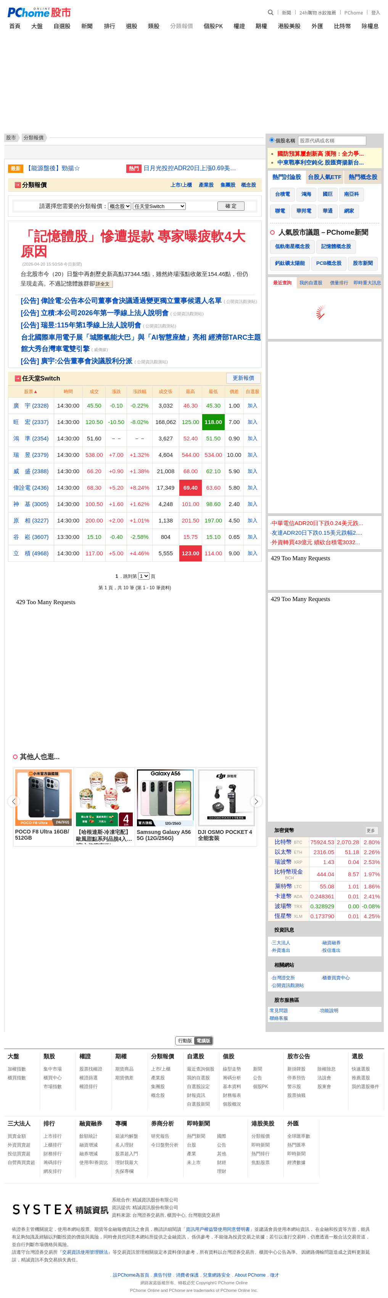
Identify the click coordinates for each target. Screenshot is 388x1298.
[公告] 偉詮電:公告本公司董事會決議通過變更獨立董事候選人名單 (121, 301)
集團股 (228, 185)
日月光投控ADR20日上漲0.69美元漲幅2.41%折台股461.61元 (191, 168)
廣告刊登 (162, 1275)
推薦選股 (361, 1077)
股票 (28, 391)
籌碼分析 (232, 1077)
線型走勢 (232, 1069)
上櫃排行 (52, 1145)
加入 (253, 405)
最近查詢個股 (200, 1069)
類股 (153, 26)
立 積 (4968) (31, 553)
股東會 (324, 1086)
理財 (221, 1171)
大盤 (37, 26)
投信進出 (331, 950)
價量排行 (339, 282)
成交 (94, 391)
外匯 (317, 26)
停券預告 (296, 1077)
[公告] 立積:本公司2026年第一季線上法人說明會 (95, 313)
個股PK (213, 26)
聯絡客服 (279, 1018)
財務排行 (52, 1153)
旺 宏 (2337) (31, 422)
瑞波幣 (283, 861)
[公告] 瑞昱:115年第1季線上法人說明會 (81, 325)
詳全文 (102, 284)
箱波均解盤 (126, 1136)
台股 (191, 1145)
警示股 (294, 1086)
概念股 (248, 185)
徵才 (274, 1275)
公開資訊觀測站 (288, 985)
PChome (354, 12)
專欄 (121, 1123)
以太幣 (283, 851)
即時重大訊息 (367, 282)
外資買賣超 (19, 1145)
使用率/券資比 (93, 1162)
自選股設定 (198, 1086)
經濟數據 (296, 1162)
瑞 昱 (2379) (31, 454)
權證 (239, 26)
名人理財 (124, 1145)
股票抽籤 (296, 1095)
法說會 (324, 1077)
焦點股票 (260, 1162)
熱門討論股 (286, 177)
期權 (261, 26)
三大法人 (281, 942)
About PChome (250, 1275)
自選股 (62, 26)
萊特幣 (283, 886)
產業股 (206, 185)
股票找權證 (90, 1069)
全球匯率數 (298, 1136)
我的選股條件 (365, 1086)
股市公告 (298, 1056)
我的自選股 (310, 282)
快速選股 (361, 1069)
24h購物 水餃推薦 (317, 12)
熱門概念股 (363, 177)
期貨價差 (124, 1077)
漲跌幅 (140, 391)
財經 (221, 1162)
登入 (375, 12)
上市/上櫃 (181, 185)
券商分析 (162, 1123)
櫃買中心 (52, 1077)
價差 (234, 391)
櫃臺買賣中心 (336, 977)
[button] (256, 801)
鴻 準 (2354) (31, 438)
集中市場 (52, 1069)
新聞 (286, 12)
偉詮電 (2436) (31, 487)
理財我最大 (126, 1162)
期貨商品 (124, 1069)
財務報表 (232, 1095)
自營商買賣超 (21, 1162)
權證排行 (88, 1086)
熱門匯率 (296, 1145)
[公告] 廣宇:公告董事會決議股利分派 (77, 361)
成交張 (165, 391)
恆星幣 (283, 916)
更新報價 (243, 378)
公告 (257, 1077)
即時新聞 (198, 1123)
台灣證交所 (283, 977)
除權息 (370, 26)
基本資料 (232, 1086)
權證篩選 (88, 1077)
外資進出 (281, 950)
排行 (109, 26)
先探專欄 (124, 1171)
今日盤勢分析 (165, 1145)
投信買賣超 (19, 1153)
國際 (221, 1136)
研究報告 (160, 1136)
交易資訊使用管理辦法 (85, 1252)
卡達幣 (283, 896)
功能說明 (329, 1010)
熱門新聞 (196, 1136)
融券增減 (88, 1153)
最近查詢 (282, 282)
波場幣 (283, 906)
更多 (371, 830)
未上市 (194, 1162)
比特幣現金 (288, 871)
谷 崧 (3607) (31, 537)
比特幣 (342, 26)
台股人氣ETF (324, 177)
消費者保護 (187, 1275)
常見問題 (279, 1010)
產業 (191, 1153)
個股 (228, 1056)
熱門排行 (260, 1153)
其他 (221, 1153)
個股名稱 (285, 141)
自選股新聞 (198, 1104)
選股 (131, 26)
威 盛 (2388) (31, 471)
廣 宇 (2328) (31, 405)
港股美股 (289, 26)
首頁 (15, 26)
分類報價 (181, 26)
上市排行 (52, 1136)
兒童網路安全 (216, 1275)
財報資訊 (196, 1095)
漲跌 (116, 391)
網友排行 (52, 1171)
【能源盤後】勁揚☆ (52, 168)
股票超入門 (126, 1153)
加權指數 (17, 1069)
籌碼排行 (52, 1162)
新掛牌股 (296, 1069)
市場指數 (52, 1086)
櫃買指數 (17, 1077)
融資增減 (88, 1145)
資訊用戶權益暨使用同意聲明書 (218, 1229)
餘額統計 (88, 1136)
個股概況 (232, 1104)
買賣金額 (17, 1136)
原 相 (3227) (31, 520)
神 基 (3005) (31, 504)
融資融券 (331, 942)
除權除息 (326, 1069)
